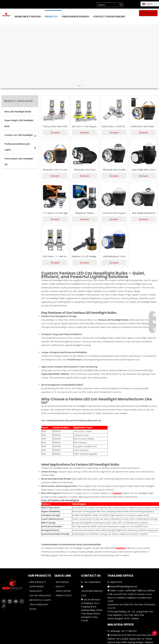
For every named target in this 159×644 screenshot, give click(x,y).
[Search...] (108, 5)
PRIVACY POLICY (64, 595)
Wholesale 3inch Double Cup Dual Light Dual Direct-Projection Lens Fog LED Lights (114, 169)
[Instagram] (21, 601)
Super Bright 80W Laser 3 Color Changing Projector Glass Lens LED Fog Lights (143, 169)
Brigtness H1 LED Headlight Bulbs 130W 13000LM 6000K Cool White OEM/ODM (85, 256)
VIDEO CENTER (63, 591)
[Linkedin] (9, 601)
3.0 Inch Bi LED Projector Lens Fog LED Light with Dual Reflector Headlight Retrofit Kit (114, 213)
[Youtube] (15, 601)
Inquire (55, 132)
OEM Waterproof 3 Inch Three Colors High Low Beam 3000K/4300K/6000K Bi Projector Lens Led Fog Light (114, 256)
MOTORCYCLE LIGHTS (40, 600)
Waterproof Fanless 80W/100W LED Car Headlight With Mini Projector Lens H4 (84, 213)
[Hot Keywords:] (121, 5)
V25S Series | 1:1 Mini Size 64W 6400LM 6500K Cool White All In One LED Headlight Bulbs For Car (55, 256)
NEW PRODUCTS (37, 582)
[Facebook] (3, 601)
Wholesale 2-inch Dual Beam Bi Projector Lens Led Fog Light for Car (84, 169)
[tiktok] (3, 606)
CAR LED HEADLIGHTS (40, 595)
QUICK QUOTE (148, 13)
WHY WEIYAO (62, 582)
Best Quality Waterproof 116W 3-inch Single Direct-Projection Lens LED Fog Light (143, 213)
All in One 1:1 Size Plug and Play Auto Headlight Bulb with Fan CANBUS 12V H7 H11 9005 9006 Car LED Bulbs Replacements (84, 126)
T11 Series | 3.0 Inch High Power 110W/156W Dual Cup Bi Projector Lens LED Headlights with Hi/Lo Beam (55, 213)
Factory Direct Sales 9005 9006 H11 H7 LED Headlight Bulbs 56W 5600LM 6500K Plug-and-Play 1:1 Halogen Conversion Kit (55, 126)
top (154, 633)
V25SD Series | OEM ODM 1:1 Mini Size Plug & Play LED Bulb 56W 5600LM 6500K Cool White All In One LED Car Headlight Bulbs (114, 126)
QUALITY (60, 586)
